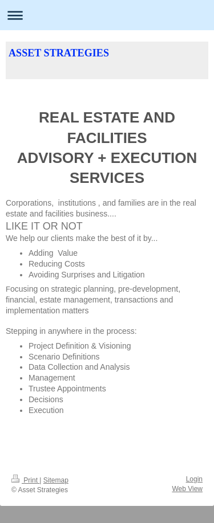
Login (194, 479)
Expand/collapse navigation (107, 15)
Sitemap (55, 480)
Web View (187, 489)
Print (25, 480)
